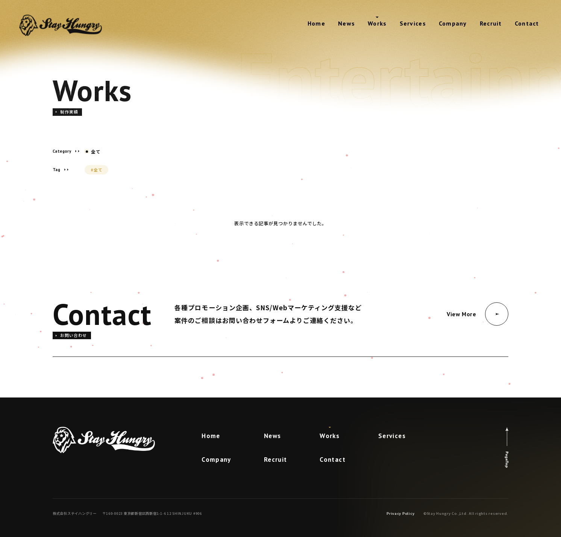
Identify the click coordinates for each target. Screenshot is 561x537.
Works (377, 23)
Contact (527, 23)
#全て (97, 170)
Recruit (491, 23)
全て (93, 151)
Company (453, 23)
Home (316, 23)
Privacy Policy (400, 513)
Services (413, 23)
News (346, 23)
